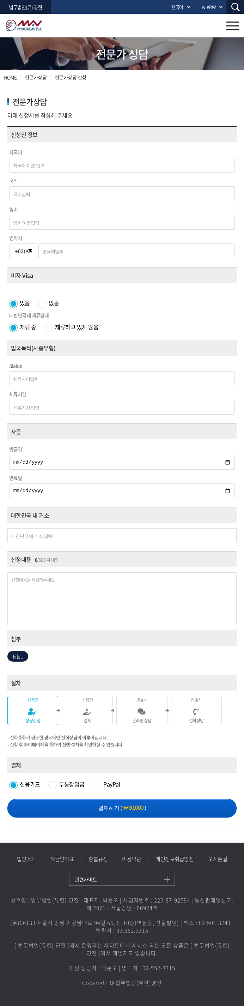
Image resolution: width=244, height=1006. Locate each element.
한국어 (177, 7)
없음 (48, 303)
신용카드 (25, 784)
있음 (20, 303)
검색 (235, 7)
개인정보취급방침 (174, 859)
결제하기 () (122, 808)
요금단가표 (62, 859)
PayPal (106, 784)
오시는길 (217, 859)
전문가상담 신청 (70, 77)
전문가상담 (36, 77)
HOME (10, 77)
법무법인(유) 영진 (25, 7)
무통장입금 (67, 784)
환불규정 (98, 859)
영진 (33, 25)
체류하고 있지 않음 (71, 327)
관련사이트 (86, 879)
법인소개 (26, 859)
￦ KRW (208, 7)
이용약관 (131, 859)
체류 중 (23, 327)
